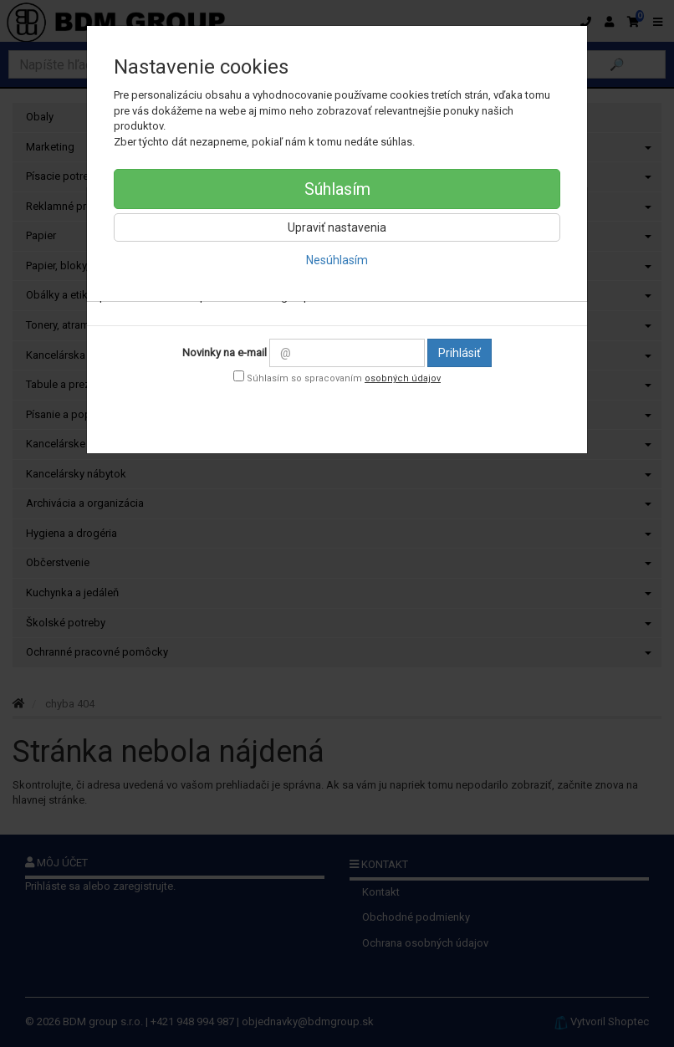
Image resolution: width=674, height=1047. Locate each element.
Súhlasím (337, 189)
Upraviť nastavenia (337, 227)
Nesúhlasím (337, 260)
